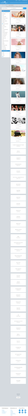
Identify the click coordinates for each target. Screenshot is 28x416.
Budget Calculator (13, 413)
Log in (16, 0)
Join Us (19, 0)
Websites (12, 411)
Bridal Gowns (17, 2)
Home (3, 409)
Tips (10, 2)
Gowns (11, 415)
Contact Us (3, 411)
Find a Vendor (20, 2)
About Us (3, 410)
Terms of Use (3, 412)
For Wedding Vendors (24, 0)
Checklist (12, 412)
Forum (11, 410)
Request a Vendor (25, 2)
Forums (14, 2)
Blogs (12, 2)
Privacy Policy (3, 413)
